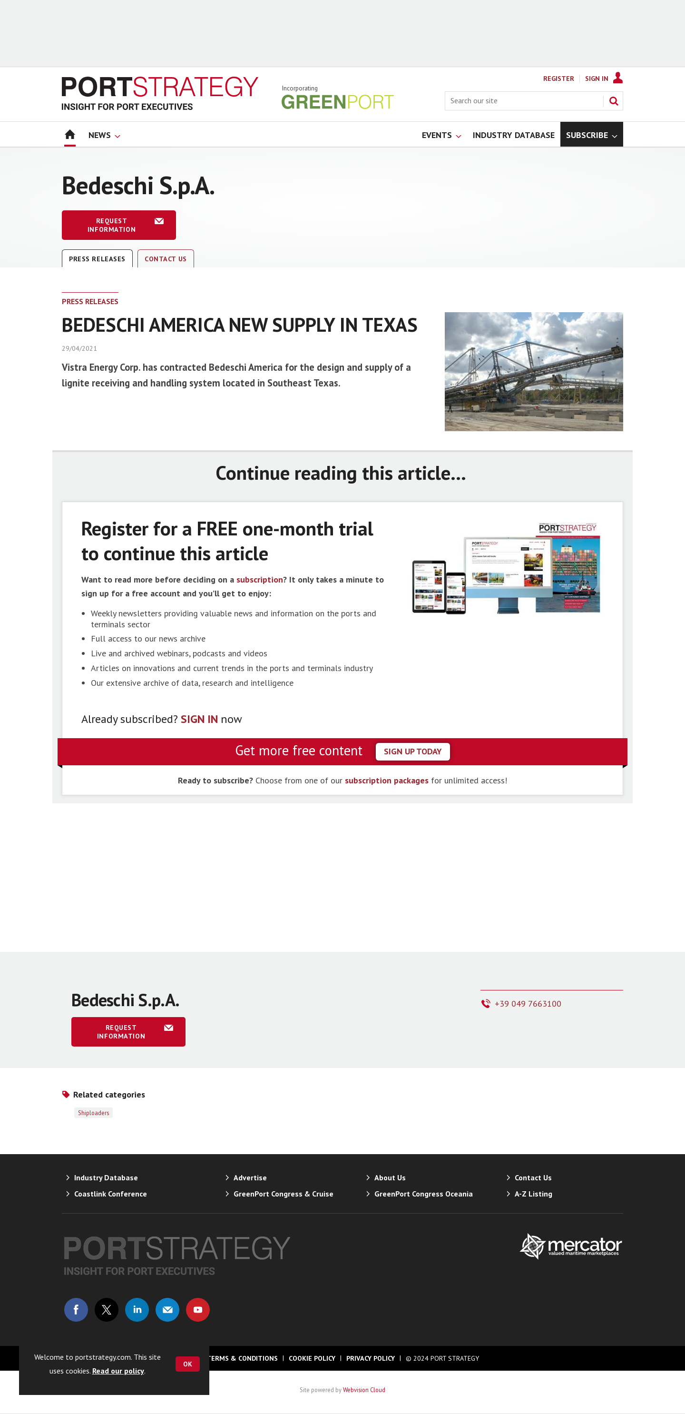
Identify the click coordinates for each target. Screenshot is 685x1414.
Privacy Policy (370, 1358)
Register (558, 78)
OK (187, 1364)
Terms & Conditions (242, 1358)
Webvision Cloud (364, 1390)
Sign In (596, 78)
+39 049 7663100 (528, 1003)
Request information (112, 225)
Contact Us (166, 259)
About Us (390, 1177)
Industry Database (106, 1177)
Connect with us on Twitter (106, 1309)
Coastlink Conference (110, 1193)
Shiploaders (93, 1113)
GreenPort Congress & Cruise (283, 1193)
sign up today (413, 751)
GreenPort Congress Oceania (423, 1193)
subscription (259, 579)
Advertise (250, 1177)
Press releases (97, 259)
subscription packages (387, 780)
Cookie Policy (312, 1358)
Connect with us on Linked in (137, 1309)
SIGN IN (199, 719)
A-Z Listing (533, 1193)
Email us (167, 1309)
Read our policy (118, 1370)
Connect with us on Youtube (198, 1309)
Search (613, 101)
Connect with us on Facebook (76, 1309)
